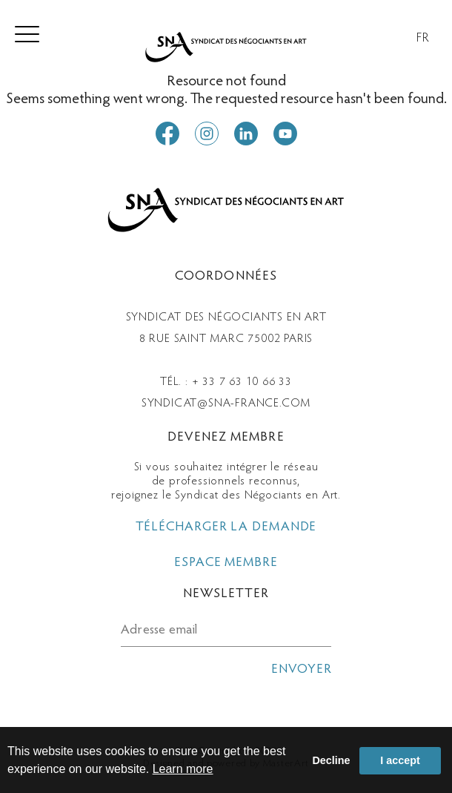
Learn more (183, 769)
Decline (331, 760)
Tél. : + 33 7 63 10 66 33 (226, 382)
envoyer (301, 670)
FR (423, 38)
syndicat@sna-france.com (226, 403)
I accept (400, 760)
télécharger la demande (226, 527)
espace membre (226, 563)
